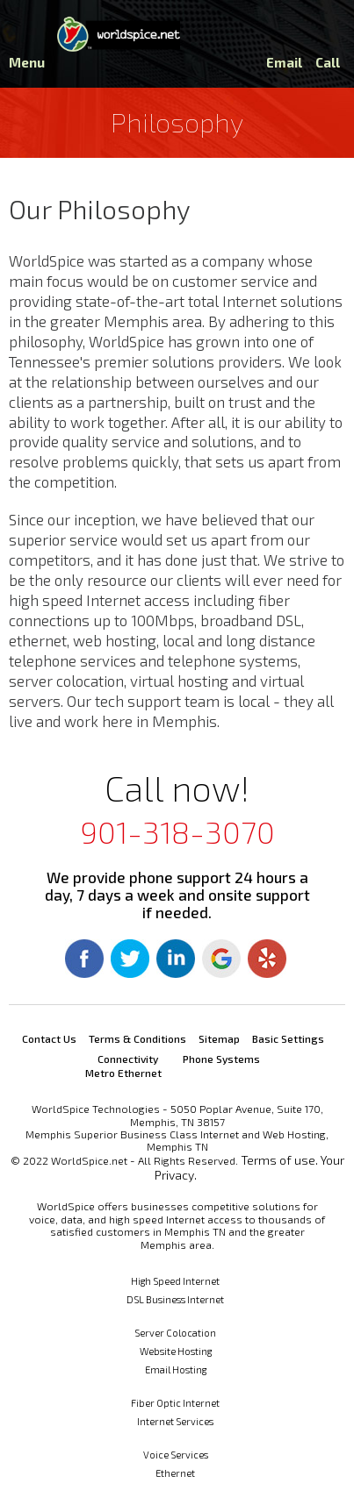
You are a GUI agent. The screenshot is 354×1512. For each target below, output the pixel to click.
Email (283, 62)
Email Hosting (175, 1369)
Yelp (267, 958)
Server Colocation (175, 1332)
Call (327, 62)
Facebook (84, 958)
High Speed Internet (175, 1281)
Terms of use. (279, 1159)
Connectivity (128, 1058)
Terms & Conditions (137, 1038)
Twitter (130, 958)
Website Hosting (176, 1351)
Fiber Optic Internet (175, 1403)
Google (221, 958)
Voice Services (175, 1454)
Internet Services (175, 1421)
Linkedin (175, 958)
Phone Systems (221, 1058)
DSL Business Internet (175, 1299)
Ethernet (175, 1473)
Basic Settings (288, 1038)
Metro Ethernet (123, 1072)
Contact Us (49, 1038)
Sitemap (219, 1038)
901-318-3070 (177, 831)
